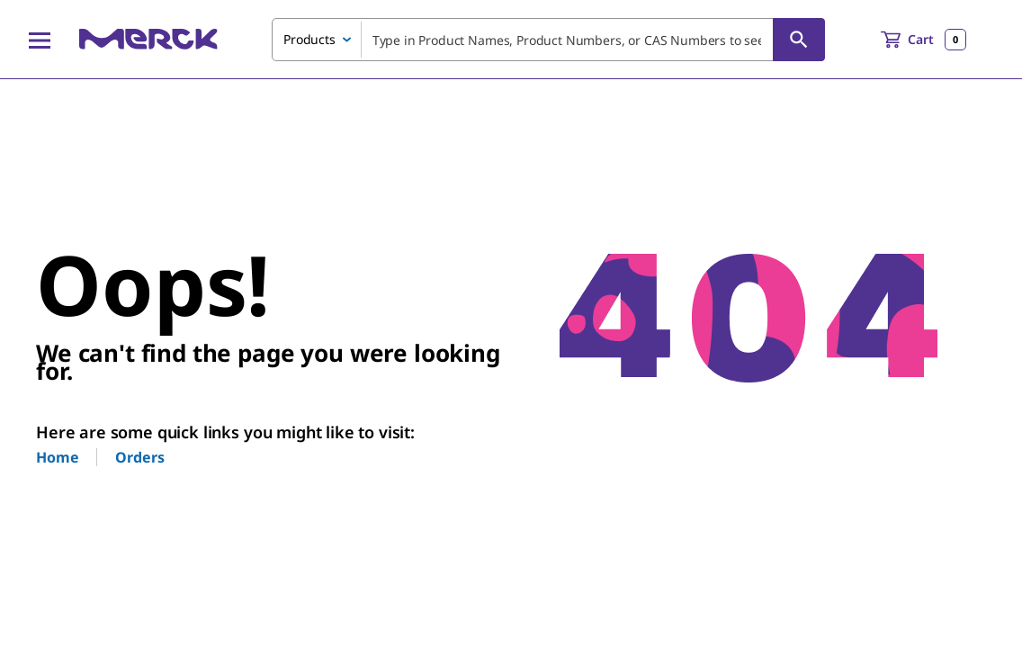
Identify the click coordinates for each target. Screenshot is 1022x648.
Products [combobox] (309, 39)
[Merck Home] (148, 39)
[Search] (799, 39)
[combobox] (548, 39)
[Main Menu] (39, 39)
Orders (139, 457)
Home (57, 457)
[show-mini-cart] (923, 39)
